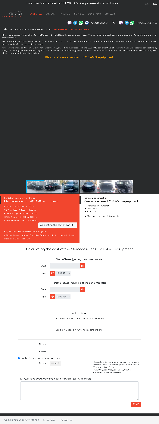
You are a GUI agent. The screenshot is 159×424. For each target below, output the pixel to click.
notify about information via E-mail (39, 358)
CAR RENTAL (36, 14)
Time (43, 273)
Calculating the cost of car (57, 225)
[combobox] (55, 363)
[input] (65, 265)
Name (42, 344)
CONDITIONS (94, 14)
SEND (135, 404)
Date (43, 266)
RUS (147, 4)
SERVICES (79, 14)
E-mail (42, 351)
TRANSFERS (64, 14)
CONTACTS (110, 14)
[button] (156, 120)
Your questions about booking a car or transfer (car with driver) (54, 379)
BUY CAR (50, 14)
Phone (42, 363)
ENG (154, 4)
